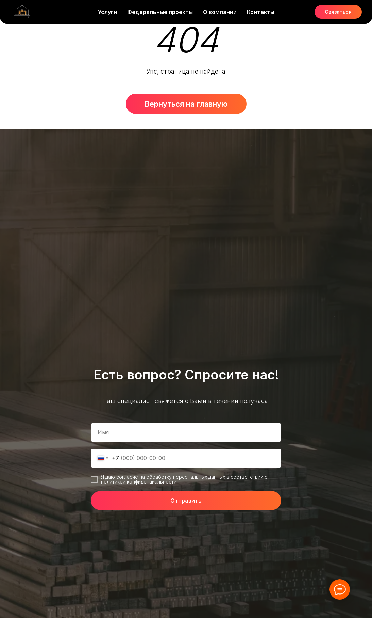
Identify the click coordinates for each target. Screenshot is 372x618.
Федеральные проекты (160, 12)
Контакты (260, 12)
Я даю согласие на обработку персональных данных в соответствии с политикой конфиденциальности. (184, 479)
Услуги (107, 12)
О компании (220, 12)
